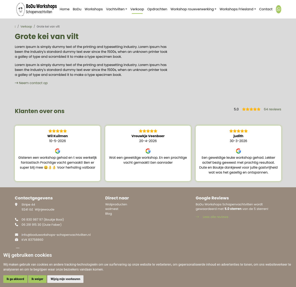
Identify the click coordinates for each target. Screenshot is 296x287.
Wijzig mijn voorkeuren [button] (65, 279)
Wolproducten (116, 204)
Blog (108, 213)
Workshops (94, 9)
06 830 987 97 (32, 219)
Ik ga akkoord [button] (15, 279)
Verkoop (137, 9)
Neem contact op (33, 83)
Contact (266, 9)
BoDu (77, 9)
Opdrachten (157, 9)
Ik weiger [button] (37, 279)
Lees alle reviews (212, 217)
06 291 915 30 (31, 224)
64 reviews (272, 109)
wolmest (111, 209)
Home (65, 9)
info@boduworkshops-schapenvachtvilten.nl (56, 235)
